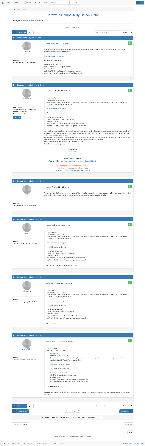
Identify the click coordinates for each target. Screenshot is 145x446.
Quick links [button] (26, 3)
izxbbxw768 (26, 350)
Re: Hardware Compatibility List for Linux (28, 85)
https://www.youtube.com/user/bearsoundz (72, 168)
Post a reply (19, 32)
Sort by (79, 418)
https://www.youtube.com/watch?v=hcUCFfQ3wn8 (78, 161)
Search (125, 32)
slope (71, 365)
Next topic (127, 411)
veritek (26, 52)
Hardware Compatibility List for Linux (72, 15)
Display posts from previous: (57, 418)
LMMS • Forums (10, 3)
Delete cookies (42, 443)
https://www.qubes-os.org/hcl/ (54, 56)
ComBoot (128, 443)
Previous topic (19, 411)
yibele (26, 234)
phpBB (65, 437)
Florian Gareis (138, 443)
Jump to (128, 425)
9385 (20, 108)
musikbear (26, 99)
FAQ (37, 3)
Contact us (28, 443)
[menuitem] (44, 2)
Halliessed (26, 292)
